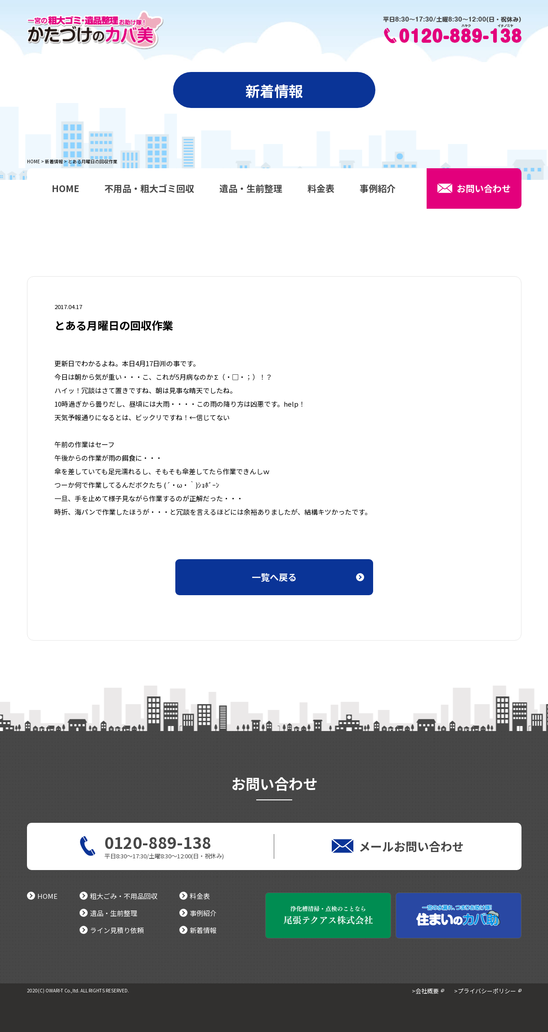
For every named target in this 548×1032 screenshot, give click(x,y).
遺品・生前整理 (250, 189)
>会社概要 (425, 991)
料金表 (320, 189)
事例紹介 (378, 189)
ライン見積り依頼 (112, 930)
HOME (33, 161)
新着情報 (54, 161)
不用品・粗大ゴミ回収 (149, 189)
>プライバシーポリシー (485, 991)
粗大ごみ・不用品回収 (118, 896)
